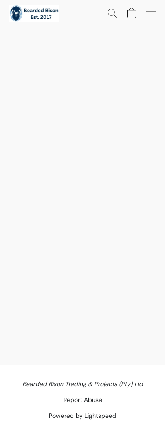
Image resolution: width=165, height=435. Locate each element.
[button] (35, 13)
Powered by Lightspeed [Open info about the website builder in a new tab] (82, 416)
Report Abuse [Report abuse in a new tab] (82, 400)
